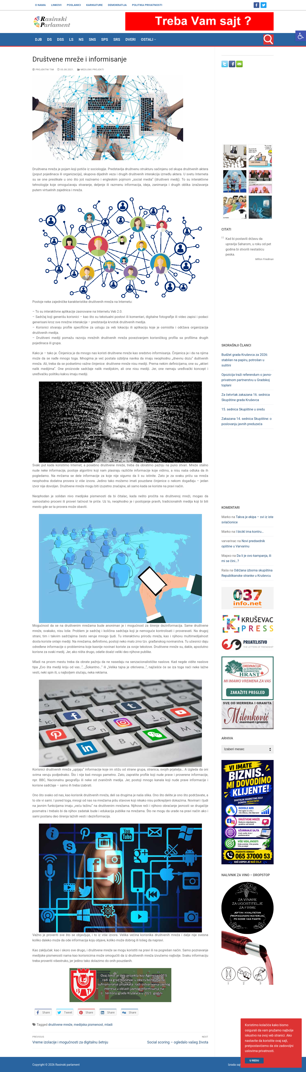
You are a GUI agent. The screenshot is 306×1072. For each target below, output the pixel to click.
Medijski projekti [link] (90, 69)
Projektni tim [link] (43, 69)
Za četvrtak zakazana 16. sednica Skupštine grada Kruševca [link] (245, 397)
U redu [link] (254, 1060)
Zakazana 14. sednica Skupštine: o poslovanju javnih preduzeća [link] (246, 421)
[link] (300, 36)
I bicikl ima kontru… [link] (250, 532)
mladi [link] (109, 1025)
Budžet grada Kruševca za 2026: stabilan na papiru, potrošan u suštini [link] (244, 360)
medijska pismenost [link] (88, 1025)
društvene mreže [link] (60, 1025)
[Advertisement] (247, 109)
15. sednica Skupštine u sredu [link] (243, 409)
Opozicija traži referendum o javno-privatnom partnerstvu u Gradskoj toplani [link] (246, 380)
